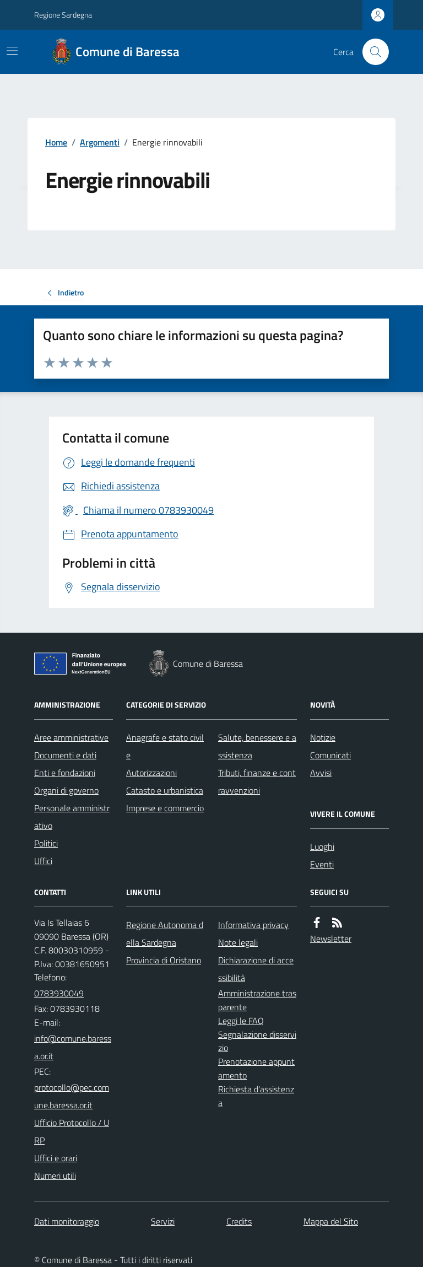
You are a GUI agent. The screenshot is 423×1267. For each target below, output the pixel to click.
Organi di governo (66, 790)
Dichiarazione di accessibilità (256, 968)
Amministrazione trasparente (257, 999)
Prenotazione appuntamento (256, 1068)
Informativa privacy (253, 924)
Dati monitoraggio (66, 1221)
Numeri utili (55, 1175)
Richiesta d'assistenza (256, 1095)
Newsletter (330, 938)
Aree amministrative (71, 737)
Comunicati (330, 755)
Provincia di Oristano (163, 960)
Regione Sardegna (63, 14)
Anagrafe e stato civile (165, 746)
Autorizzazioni (151, 772)
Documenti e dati (65, 755)
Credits (239, 1221)
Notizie (322, 737)
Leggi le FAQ (241, 1020)
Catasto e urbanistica (164, 790)
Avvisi (321, 772)
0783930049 (59, 993)
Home (56, 142)
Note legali (238, 942)
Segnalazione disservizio (257, 1041)
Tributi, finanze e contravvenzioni (257, 781)
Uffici (43, 860)
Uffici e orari (55, 1157)
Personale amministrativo (72, 816)
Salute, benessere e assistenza (257, 746)
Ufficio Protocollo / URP (71, 1131)
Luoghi (322, 846)
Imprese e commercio (165, 808)
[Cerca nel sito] (371, 52)
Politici (46, 843)
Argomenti (100, 142)
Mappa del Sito (330, 1221)
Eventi (322, 864)
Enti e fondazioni (64, 772)
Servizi (163, 1221)
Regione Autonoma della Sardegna (164, 933)
